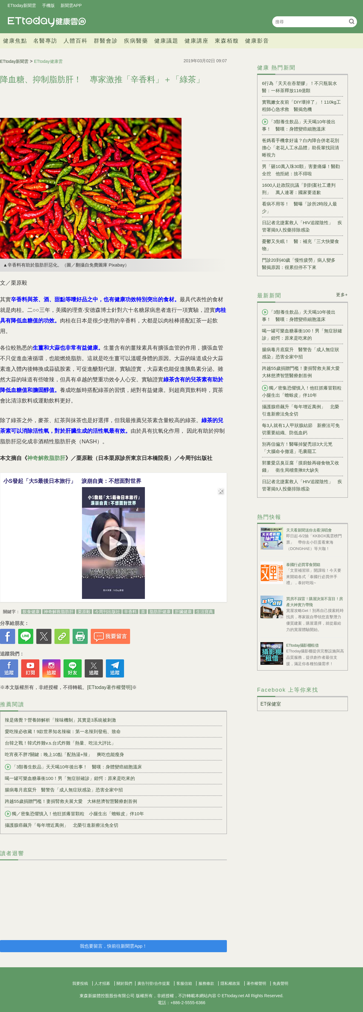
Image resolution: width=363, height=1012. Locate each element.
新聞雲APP (71, 5)
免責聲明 (280, 983)
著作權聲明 (256, 983)
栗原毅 (84, 611)
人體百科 (76, 41)
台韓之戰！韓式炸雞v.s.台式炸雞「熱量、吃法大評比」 (60, 742)
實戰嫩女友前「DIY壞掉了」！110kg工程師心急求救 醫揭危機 (301, 105)
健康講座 (197, 41)
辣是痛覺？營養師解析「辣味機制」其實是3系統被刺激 (60, 720)
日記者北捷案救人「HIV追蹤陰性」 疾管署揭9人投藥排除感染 (302, 226)
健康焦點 (15, 41)
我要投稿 (80, 983)
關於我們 (124, 983)
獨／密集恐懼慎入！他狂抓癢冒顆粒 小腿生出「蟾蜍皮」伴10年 (74, 814)
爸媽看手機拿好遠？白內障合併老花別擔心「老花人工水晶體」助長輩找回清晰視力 (300, 147)
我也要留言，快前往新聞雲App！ (113, 946)
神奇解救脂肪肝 (46, 458)
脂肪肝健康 (160, 611)
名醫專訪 (45, 41)
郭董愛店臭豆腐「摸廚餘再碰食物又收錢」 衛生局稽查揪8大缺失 (300, 466)
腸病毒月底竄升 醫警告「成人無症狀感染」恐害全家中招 (64, 789)
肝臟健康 (183, 611)
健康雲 (47, 21)
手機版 (48, 5)
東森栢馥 (227, 41)
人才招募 (102, 983)
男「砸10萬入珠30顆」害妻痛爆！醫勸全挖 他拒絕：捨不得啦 (301, 170)
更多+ (342, 294)
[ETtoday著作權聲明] (109, 687)
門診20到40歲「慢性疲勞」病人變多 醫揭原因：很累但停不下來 (301, 263)
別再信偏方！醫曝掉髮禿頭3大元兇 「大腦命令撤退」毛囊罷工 (299, 447)
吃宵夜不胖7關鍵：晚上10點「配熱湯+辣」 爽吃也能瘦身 (64, 754)
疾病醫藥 (136, 41)
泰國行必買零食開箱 (303, 564)
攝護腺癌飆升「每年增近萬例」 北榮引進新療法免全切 (61, 825)
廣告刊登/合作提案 (153, 983)
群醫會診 (106, 41)
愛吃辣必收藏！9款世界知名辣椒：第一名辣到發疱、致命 (63, 731)
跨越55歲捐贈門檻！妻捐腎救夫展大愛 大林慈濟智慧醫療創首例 (71, 801)
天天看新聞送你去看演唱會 (309, 530)
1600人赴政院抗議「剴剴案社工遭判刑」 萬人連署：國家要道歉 (298, 189)
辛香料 (130, 611)
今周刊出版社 (107, 611)
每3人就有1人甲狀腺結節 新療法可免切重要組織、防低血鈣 (301, 429)
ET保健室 (270, 703)
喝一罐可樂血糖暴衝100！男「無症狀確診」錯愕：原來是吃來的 (70, 778)
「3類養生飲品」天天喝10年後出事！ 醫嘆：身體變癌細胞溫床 (73, 767)
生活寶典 (204, 611)
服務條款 (206, 983)
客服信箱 (184, 983)
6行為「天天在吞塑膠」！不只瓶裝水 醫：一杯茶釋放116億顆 (302, 87)
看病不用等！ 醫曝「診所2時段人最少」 (299, 207)
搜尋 (351, 21)
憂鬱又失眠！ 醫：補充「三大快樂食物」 (300, 245)
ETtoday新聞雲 (22, 5)
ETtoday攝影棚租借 (302, 645)
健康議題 (166, 41)
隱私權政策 (230, 983)
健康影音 (257, 41)
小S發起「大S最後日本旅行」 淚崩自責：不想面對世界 (72, 481)
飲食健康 (31, 611)
